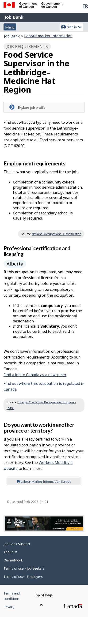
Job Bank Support (17, 544)
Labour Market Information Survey (44, 481)
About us (10, 552)
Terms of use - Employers (23, 576)
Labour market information (48, 35)
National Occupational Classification (56, 234)
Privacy (9, 607)
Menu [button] (10, 27)
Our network (13, 560)
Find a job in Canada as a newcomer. (35, 374)
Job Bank (14, 17)
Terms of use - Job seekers (24, 568)
